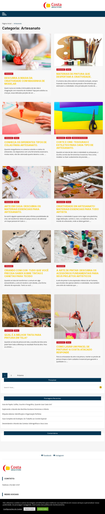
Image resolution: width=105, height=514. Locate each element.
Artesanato (8, 74)
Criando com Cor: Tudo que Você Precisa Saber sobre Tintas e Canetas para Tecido (26, 273)
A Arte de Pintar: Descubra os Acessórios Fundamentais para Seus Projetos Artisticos (77, 273)
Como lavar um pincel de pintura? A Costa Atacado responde (74, 349)
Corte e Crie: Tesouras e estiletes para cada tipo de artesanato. (74, 145)
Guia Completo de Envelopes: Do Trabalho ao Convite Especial (24, 419)
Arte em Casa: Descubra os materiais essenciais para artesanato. (22, 209)
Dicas (68, 69)
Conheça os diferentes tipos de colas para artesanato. (25, 143)
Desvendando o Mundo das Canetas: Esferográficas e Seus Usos (25, 423)
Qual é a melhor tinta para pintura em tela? (22, 336)
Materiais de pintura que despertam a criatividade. (73, 75)
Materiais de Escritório (79, 138)
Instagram (58, 455)
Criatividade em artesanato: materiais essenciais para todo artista (77, 209)
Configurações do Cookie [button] (12, 509)
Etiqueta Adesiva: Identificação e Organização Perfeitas (21, 414)
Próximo (20, 375)
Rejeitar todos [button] (29, 509)
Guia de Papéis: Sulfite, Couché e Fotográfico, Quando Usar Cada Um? (27, 404)
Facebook (46, 455)
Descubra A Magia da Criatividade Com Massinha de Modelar (24, 81)
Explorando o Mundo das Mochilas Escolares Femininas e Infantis (25, 409)
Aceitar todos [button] (42, 509)
